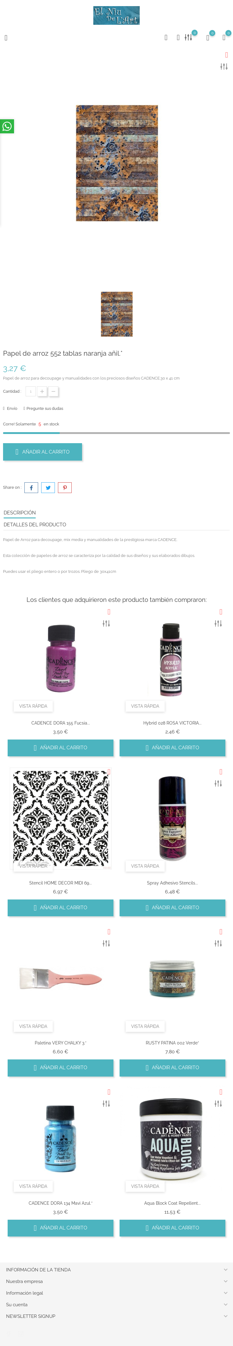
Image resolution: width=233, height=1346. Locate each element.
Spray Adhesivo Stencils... (172, 883)
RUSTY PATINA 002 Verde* (172, 1042)
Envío (11, 408)
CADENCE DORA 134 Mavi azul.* (61, 1203)
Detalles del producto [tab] (35, 525)
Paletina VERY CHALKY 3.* (61, 1042)
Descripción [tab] (20, 513)
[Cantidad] (31, 391)
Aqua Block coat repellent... (172, 1203)
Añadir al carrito (43, 451)
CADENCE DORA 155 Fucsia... (60, 723)
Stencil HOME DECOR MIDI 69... (60, 883)
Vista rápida (33, 706)
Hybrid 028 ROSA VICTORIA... (172, 723)
